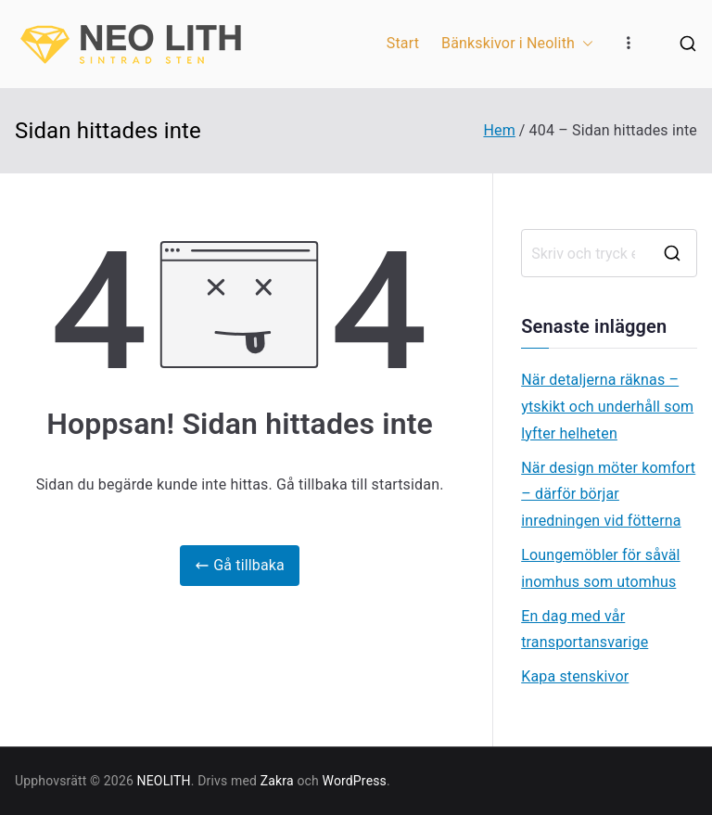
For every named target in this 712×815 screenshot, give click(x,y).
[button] (584, 44)
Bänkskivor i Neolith (517, 44)
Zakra (277, 780)
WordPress (355, 780)
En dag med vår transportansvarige (584, 629)
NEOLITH (164, 780)
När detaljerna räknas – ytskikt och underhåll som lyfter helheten (607, 406)
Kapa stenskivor (575, 676)
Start (403, 43)
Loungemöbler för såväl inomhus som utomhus (600, 568)
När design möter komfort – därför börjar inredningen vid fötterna (608, 494)
